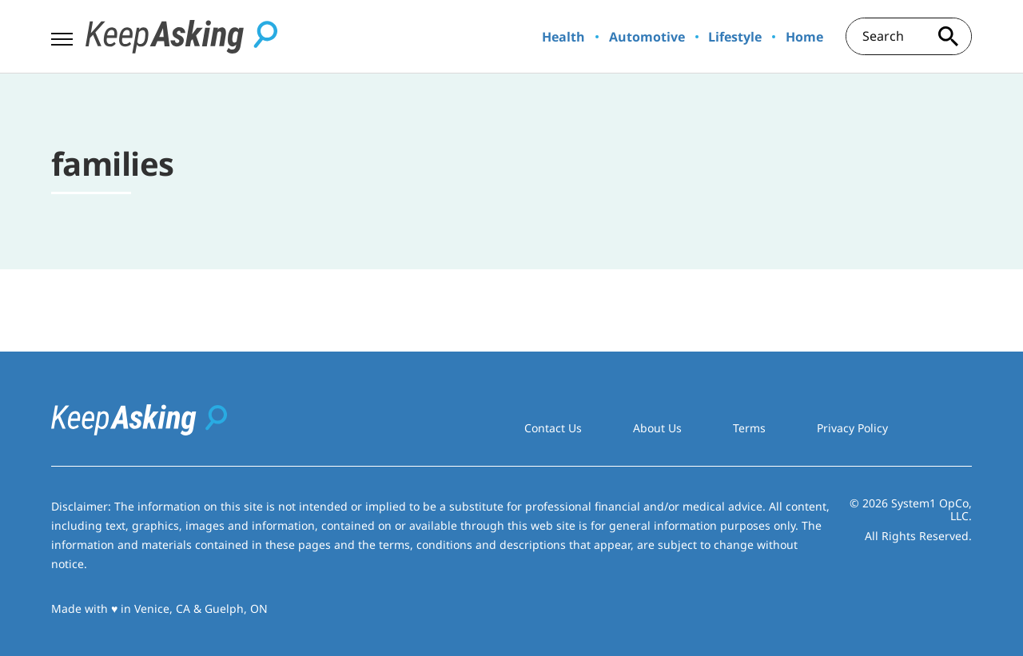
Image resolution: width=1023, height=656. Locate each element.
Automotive (647, 36)
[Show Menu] (62, 35)
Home (804, 36)
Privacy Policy (852, 427)
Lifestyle (735, 36)
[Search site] (948, 36)
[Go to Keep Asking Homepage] (181, 37)
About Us (657, 427)
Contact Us (553, 427)
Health (563, 36)
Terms (749, 427)
